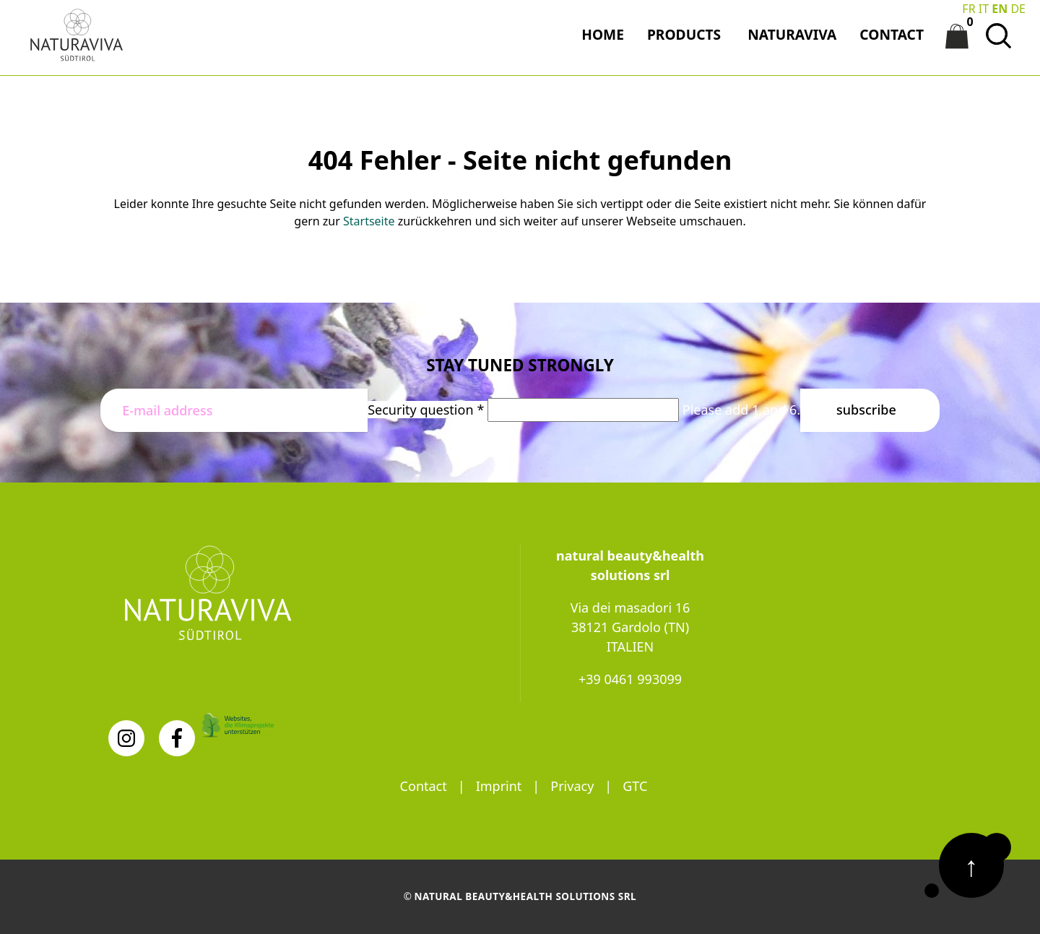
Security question (428, 409)
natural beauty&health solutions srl (526, 896)
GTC (635, 786)
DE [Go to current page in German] (1018, 9)
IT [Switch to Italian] (984, 9)
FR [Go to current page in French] (968, 9)
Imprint (499, 786)
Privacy (572, 786)
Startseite (369, 221)
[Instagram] (126, 738)
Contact (423, 786)
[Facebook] (177, 738)
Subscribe (866, 409)
